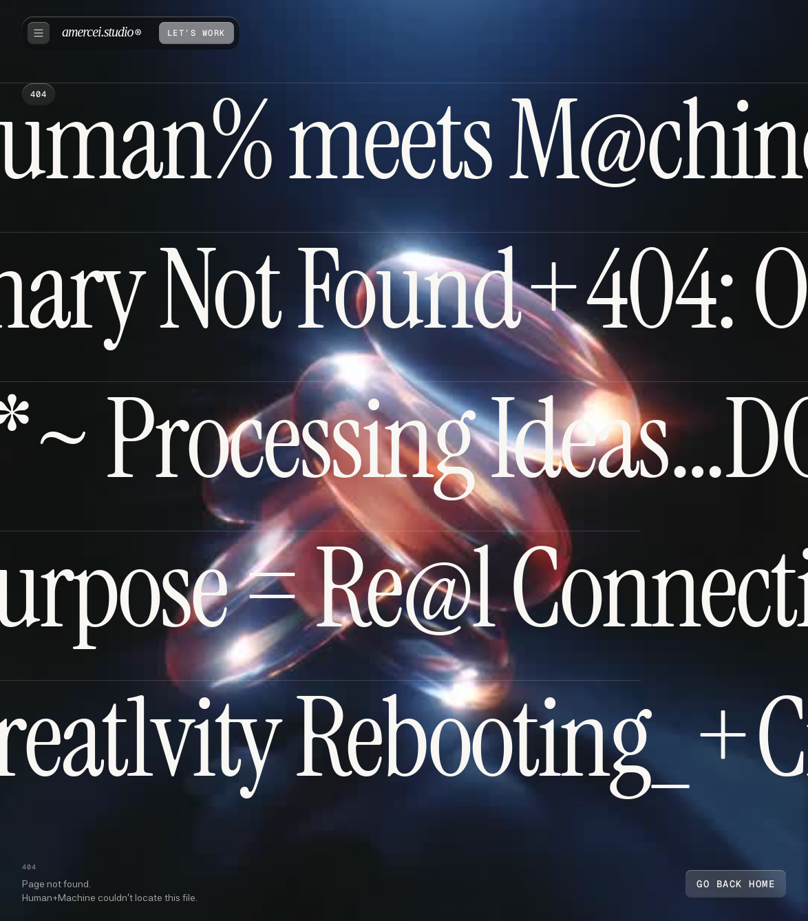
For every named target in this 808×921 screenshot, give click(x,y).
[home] (101, 33)
